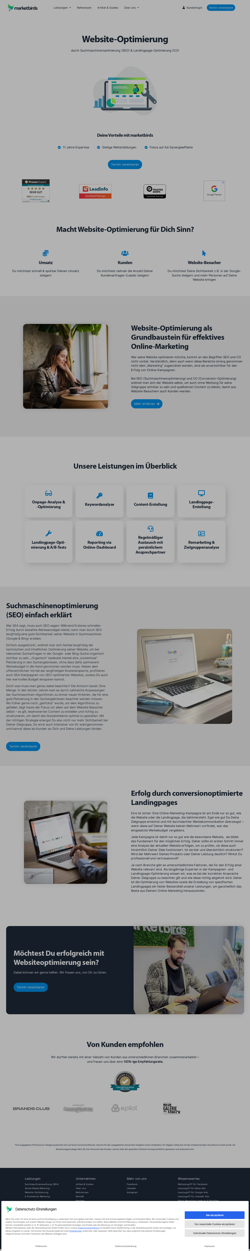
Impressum (209, 1246)
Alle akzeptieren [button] (215, 1215)
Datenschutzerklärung (88, 1228)
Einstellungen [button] (75, 1231)
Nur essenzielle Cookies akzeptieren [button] (215, 1224)
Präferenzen (41, 1246)
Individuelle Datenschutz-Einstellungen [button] (214, 1233)
